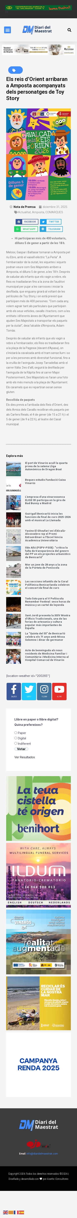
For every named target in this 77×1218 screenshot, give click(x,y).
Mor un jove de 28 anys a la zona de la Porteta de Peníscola (46, 566)
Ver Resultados (24, 784)
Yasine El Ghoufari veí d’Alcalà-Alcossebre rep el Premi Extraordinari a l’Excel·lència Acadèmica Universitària (45, 535)
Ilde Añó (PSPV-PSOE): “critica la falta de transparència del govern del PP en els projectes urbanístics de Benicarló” (47, 552)
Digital (22, 765)
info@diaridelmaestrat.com (42, 1180)
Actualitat (24, 212)
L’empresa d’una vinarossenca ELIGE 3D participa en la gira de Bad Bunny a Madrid (45, 500)
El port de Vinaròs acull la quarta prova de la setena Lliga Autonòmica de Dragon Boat (46, 466)
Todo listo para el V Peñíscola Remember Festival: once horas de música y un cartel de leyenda (47, 601)
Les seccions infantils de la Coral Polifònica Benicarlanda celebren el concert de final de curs (47, 584)
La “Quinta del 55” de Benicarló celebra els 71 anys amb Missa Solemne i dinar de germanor (45, 636)
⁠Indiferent (24, 770)
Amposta (38, 212)
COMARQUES (54, 212)
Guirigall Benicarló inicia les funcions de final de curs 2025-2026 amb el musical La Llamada (48, 517)
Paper (22, 760)
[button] (7, 30)
